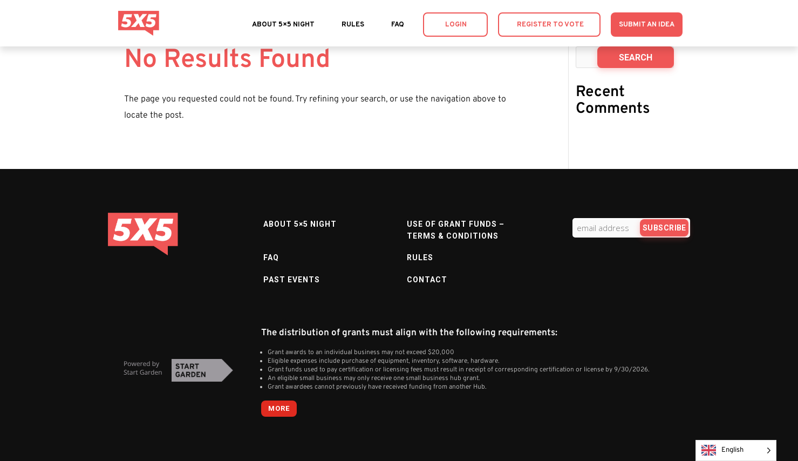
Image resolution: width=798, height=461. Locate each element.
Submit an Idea (646, 25)
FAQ (397, 25)
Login (456, 25)
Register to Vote (550, 25)
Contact (427, 279)
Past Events (291, 279)
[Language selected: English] (735, 450)
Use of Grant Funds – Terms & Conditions (455, 230)
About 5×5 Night (283, 25)
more (279, 408)
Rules (353, 25)
